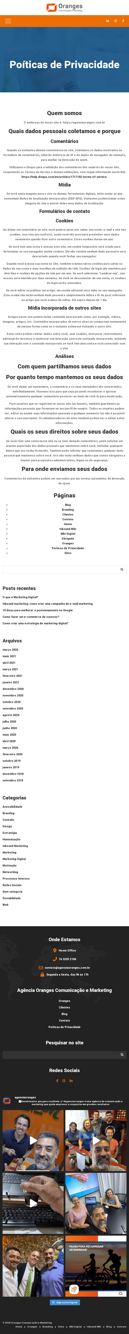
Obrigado (68, 539)
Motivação (10, 866)
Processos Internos (16, 879)
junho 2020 (10, 728)
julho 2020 (9, 722)
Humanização (11, 839)
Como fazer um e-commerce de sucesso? (31, 617)
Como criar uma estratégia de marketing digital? (35, 623)
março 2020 (10, 748)
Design (7, 826)
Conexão (8, 820)
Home (68, 524)
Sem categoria (12, 892)
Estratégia (10, 833)
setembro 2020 (13, 709)
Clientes (67, 515)
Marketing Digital (14, 859)
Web (5, 905)
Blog (68, 505)
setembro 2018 (13, 780)
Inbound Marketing (15, 846)
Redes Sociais (12, 885)
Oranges (68, 543)
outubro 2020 (11, 702)
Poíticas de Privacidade (68, 548)
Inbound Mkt (68, 529)
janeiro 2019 (11, 767)
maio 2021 (9, 656)
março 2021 (10, 669)
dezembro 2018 (13, 774)
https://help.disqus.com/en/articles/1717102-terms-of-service (64, 177)
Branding (68, 510)
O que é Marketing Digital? (20, 597)
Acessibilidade (12, 807)
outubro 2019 (11, 761)
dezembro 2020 (13, 689)
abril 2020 (9, 741)
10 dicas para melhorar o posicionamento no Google (38, 610)
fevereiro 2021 (12, 676)
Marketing (9, 853)
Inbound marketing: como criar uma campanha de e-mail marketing (48, 604)
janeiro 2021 (11, 682)
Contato (67, 519)
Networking (10, 872)
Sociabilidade (12, 898)
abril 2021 (9, 663)
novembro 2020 (13, 695)
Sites (68, 553)
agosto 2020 (11, 715)
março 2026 (10, 650)
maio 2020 (9, 735)
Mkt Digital (68, 534)
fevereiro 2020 (12, 754)
